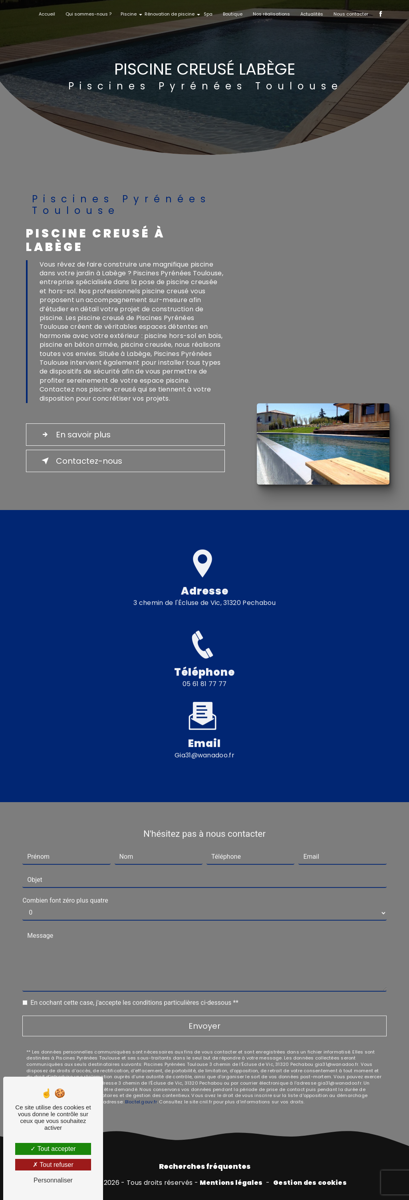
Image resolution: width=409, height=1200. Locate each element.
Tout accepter (52, 1148)
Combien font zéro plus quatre (65, 891)
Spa (208, 14)
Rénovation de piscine (170, 14)
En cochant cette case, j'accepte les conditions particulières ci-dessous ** (134, 993)
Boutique (232, 14)
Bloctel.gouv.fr (141, 1092)
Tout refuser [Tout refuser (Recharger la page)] (53, 1164)
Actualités (311, 14)
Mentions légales (231, 1182)
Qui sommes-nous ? (88, 14)
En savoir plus (74, 434)
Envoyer (204, 1016)
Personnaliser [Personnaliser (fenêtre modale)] (53, 1180)
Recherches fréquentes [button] (204, 1166)
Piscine (129, 14)
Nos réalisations (271, 14)
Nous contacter (351, 14)
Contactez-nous (80, 461)
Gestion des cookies (310, 1182)
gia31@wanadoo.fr (204, 745)
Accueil (47, 14)
